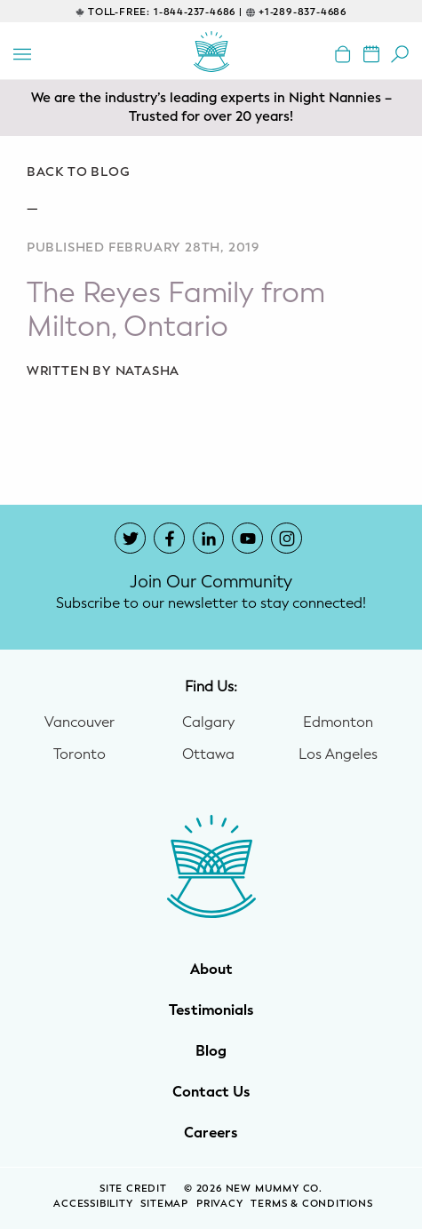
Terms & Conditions (311, 1203)
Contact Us (211, 1092)
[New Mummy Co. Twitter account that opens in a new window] (130, 538)
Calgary (208, 722)
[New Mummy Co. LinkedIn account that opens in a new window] (208, 538)
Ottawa (208, 754)
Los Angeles (338, 754)
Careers (211, 1133)
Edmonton (338, 722)
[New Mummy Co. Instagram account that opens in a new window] (286, 538)
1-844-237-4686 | (198, 12)
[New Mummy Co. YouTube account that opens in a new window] (247, 538)
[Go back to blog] (211, 172)
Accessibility (92, 1203)
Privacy (219, 1203)
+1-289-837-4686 (302, 12)
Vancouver (79, 722)
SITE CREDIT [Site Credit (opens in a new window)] (135, 1188)
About (211, 969)
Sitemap (164, 1203)
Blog (211, 1051)
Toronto (79, 754)
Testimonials (211, 1010)
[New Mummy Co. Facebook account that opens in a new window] (169, 538)
